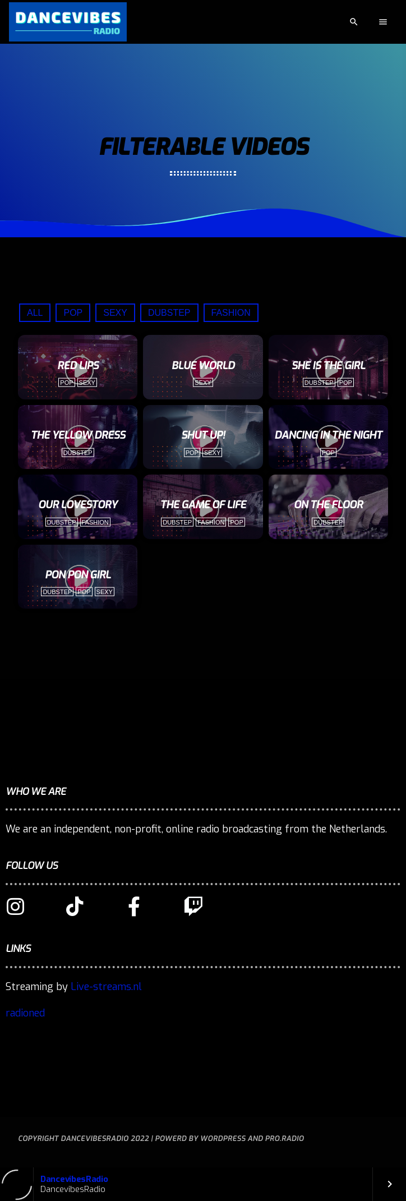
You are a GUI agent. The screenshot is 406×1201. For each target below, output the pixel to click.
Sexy (115, 312)
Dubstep (169, 312)
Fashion (231, 312)
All (35, 312)
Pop (72, 312)
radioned (25, 1013)
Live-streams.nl (106, 986)
